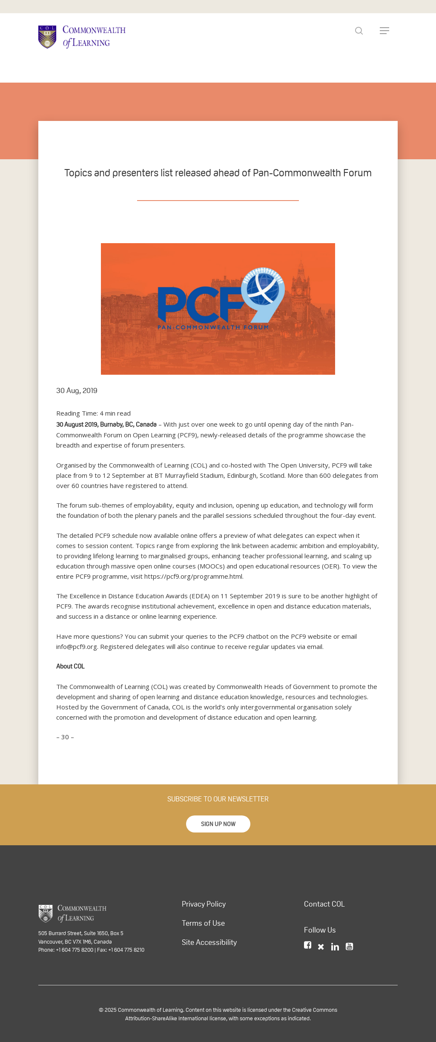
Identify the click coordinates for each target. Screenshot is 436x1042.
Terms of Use (203, 923)
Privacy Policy (204, 904)
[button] (218, 823)
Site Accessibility (209, 942)
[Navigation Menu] (384, 30)
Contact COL (324, 904)
